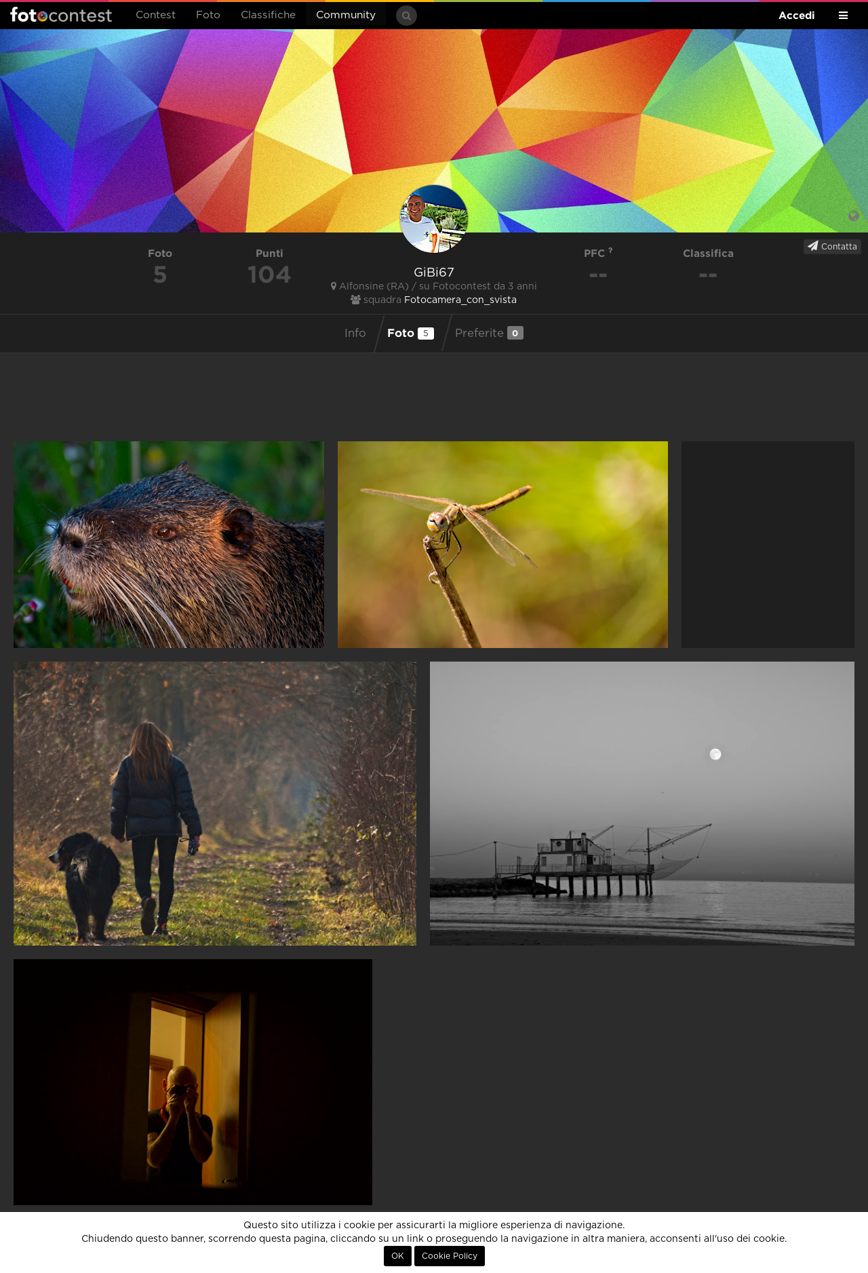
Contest (156, 15)
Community (346, 15)
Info (355, 333)
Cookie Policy (449, 1256)
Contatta (832, 246)
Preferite (489, 333)
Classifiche (268, 15)
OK (397, 1256)
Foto (208, 15)
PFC (598, 253)
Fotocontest (61, 14)
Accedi (796, 15)
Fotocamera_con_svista (460, 300)
